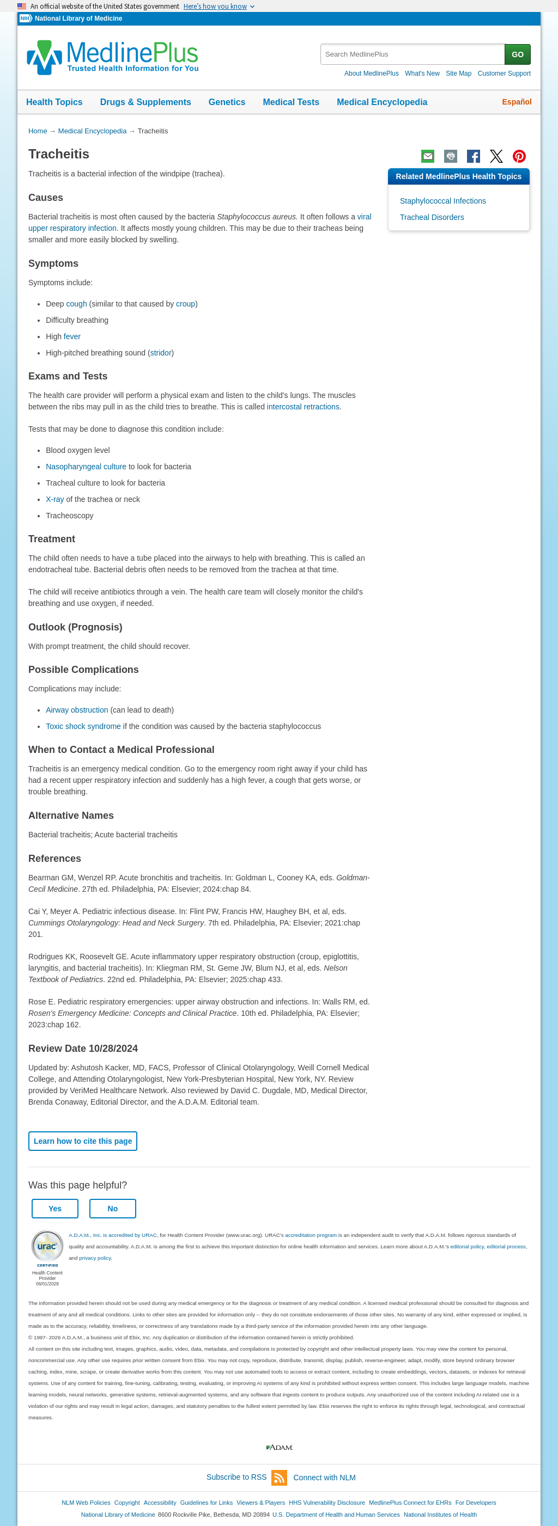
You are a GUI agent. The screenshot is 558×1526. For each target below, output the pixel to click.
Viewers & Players (260, 1502)
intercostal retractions (303, 406)
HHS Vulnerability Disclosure (327, 1502)
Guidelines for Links (206, 1502)
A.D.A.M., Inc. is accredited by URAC (113, 1235)
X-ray (55, 499)
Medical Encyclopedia (382, 102)
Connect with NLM (325, 1477)
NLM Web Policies (86, 1502)
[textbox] (413, 54)
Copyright (127, 1502)
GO (518, 54)
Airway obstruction (77, 710)
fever (72, 336)
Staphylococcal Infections (443, 201)
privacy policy (95, 1258)
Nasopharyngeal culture (86, 466)
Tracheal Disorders (432, 217)
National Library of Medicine (78, 18)
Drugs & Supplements (145, 102)
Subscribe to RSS (247, 1478)
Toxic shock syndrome (83, 726)
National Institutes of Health (440, 1514)
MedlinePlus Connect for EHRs (410, 1502)
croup (185, 303)
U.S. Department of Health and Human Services (336, 1514)
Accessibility (160, 1502)
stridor (161, 352)
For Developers (476, 1502)
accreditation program (311, 1235)
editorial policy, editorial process (488, 1246)
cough (76, 303)
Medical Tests (291, 102)
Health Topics (54, 102)
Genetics (227, 102)
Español (517, 101)
